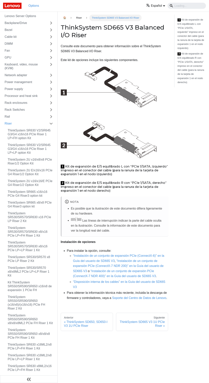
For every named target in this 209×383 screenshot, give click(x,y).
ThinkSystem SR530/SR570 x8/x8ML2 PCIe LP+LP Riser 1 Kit (28, 271)
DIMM (9, 43)
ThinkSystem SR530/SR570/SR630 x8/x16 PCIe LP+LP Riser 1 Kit (27, 246)
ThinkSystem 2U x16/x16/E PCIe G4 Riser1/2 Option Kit (30, 183)
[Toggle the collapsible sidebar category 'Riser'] (51, 124)
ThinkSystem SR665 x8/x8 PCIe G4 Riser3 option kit (30, 204)
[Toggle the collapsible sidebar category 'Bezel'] (51, 30)
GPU (8, 57)
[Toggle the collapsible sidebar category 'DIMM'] (51, 44)
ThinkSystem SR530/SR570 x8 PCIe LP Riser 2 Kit (29, 258)
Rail (7, 116)
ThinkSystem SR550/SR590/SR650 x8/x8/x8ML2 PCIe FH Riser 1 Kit (30, 319)
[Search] (187, 6)
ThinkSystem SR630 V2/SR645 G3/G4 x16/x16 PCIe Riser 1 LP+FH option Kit (29, 134)
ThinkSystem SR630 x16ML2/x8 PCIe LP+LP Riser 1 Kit (30, 357)
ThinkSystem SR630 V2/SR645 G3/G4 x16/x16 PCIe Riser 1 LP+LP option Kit (29, 148)
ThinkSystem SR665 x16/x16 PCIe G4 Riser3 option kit (27, 193)
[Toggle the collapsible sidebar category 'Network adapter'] (51, 75)
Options (33, 5)
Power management (18, 82)
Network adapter (16, 75)
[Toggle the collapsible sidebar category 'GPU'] (51, 57)
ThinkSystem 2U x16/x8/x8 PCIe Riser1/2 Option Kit (30, 161)
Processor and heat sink (21, 95)
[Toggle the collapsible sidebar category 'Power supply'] (51, 89)
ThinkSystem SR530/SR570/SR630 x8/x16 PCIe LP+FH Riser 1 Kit (27, 231)
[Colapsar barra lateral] (29, 379)
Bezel (8, 29)
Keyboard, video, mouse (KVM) (21, 66)
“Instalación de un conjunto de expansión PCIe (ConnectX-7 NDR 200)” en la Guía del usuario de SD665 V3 (118, 266)
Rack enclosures (16, 102)
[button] (155, 5)
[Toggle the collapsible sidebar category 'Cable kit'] (51, 37)
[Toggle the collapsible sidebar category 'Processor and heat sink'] (51, 96)
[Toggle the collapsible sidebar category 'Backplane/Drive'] (51, 23)
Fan (7, 50)
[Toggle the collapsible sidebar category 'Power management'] (51, 82)
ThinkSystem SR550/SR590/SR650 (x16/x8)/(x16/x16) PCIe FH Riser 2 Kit (26, 302)
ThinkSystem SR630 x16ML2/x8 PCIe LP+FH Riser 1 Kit (30, 346)
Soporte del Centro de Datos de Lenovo (139, 298)
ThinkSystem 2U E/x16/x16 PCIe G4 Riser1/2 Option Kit (30, 172)
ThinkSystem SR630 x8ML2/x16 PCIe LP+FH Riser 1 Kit (30, 367)
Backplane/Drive (16, 23)
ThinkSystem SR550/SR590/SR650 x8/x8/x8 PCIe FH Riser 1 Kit (29, 333)
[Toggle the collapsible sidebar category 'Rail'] (51, 117)
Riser (8, 123)
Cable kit (11, 36)
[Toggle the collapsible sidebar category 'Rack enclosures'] (51, 103)
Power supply (14, 89)
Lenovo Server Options (20, 16)
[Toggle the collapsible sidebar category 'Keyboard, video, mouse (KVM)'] (51, 66)
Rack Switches (15, 109)
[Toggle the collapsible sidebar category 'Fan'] (51, 51)
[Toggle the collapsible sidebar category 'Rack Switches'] (51, 110)
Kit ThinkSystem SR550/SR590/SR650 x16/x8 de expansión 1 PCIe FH (30, 286)
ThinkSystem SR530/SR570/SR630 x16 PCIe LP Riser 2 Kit (29, 217)
